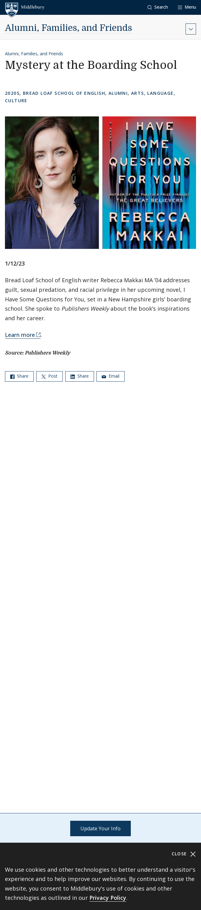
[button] (158, 7)
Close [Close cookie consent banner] (184, 854)
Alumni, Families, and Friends (68, 28)
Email (110, 376)
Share (19, 376)
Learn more (20, 334)
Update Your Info (100, 828)
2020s (12, 93)
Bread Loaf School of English (64, 93)
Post (49, 376)
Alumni (118, 93)
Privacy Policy (107, 897)
